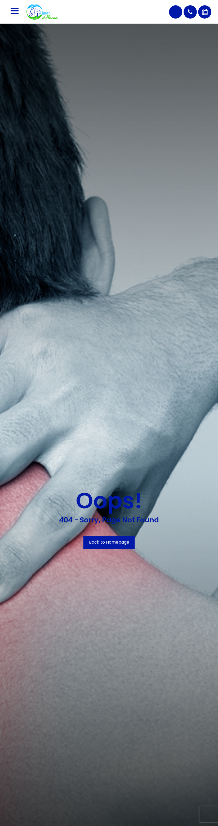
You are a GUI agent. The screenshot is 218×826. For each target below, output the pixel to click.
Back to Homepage (109, 542)
